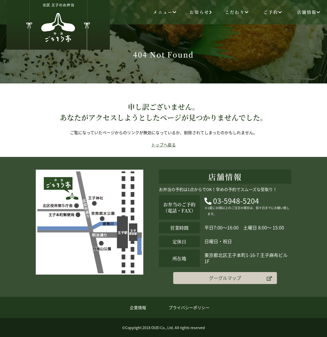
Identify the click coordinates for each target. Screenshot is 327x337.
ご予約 (273, 12)
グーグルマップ (240, 278)
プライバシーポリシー (189, 307)
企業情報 (138, 307)
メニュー (165, 12)
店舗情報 (309, 12)
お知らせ (201, 12)
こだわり (237, 12)
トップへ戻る (163, 145)
